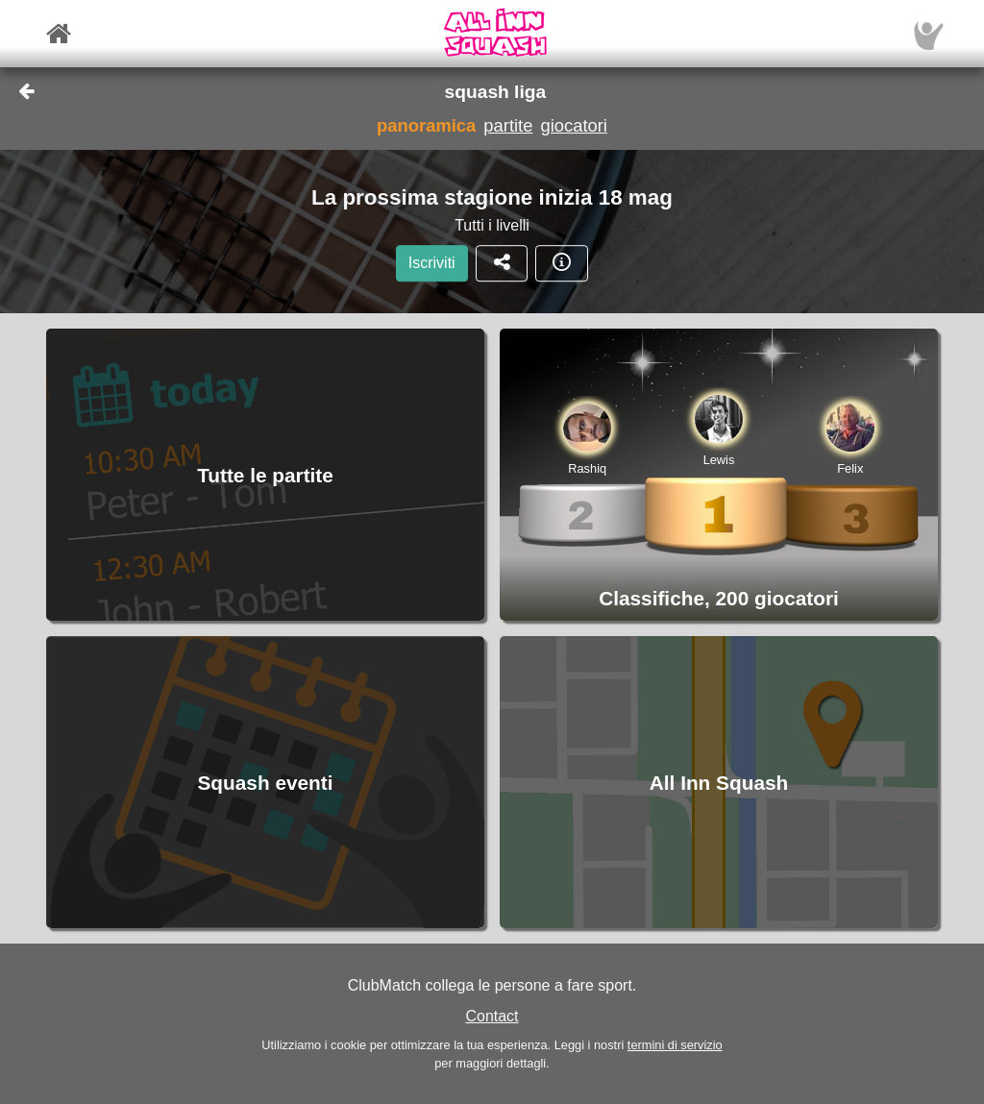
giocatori (573, 125)
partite (507, 125)
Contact (491, 1016)
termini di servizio (675, 1045)
